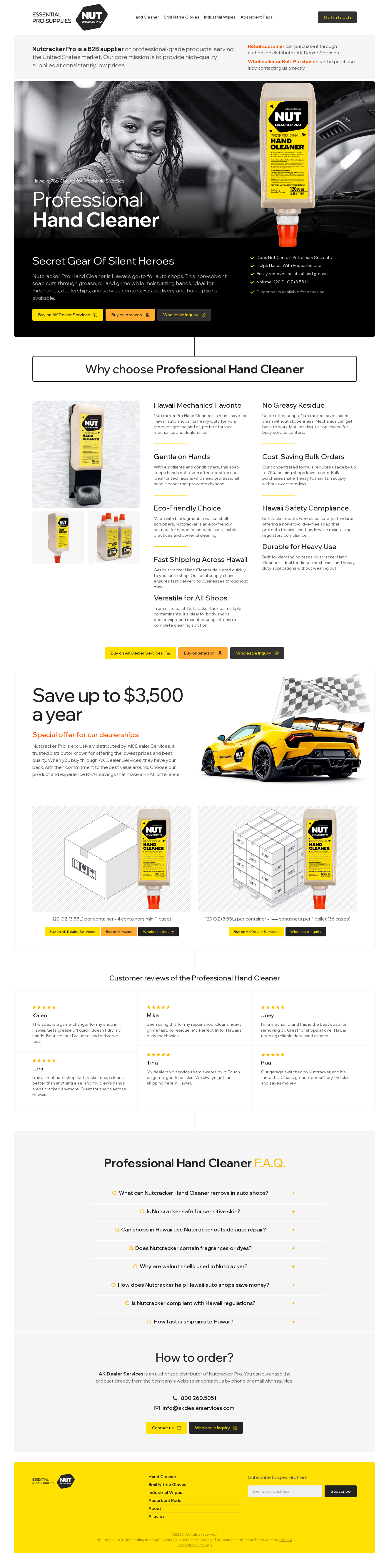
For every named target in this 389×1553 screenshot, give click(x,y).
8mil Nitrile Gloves (181, 17)
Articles (156, 1516)
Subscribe (340, 1491)
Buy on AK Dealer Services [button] (73, 931)
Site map (204, 1545)
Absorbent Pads (257, 17)
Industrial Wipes (220, 17)
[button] (337, 17)
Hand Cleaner (146, 17)
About (154, 1508)
